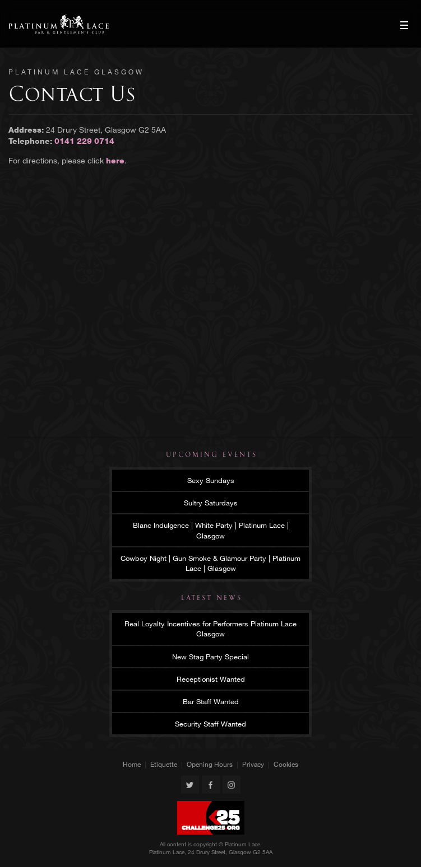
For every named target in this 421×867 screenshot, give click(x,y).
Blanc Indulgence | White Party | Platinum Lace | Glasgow (211, 530)
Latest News (211, 598)
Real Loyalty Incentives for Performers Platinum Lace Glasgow (210, 628)
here (115, 160)
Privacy (253, 764)
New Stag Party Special (210, 656)
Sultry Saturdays (211, 502)
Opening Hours (210, 764)
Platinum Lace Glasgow (58, 24)
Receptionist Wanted (211, 678)
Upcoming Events (211, 454)
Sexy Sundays (210, 480)
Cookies (286, 764)
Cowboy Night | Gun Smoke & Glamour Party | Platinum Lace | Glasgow (210, 563)
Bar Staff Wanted (211, 701)
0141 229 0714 (84, 141)
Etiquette (163, 764)
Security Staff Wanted (210, 723)
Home (132, 764)
